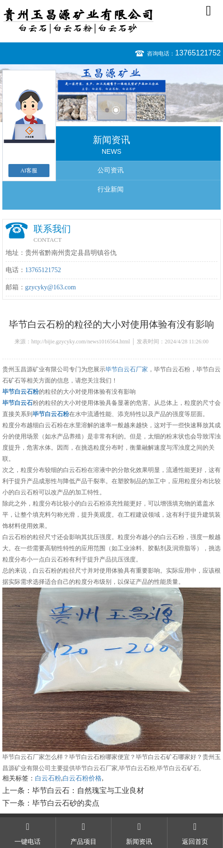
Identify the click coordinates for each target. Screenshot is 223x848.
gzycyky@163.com (50, 287)
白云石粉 (48, 778)
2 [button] (116, 110)
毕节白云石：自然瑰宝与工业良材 (88, 790)
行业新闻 (111, 189)
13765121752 (198, 53)
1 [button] (107, 110)
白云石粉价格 (82, 778)
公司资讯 (111, 170)
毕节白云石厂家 (126, 369)
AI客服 (29, 170)
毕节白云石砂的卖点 (65, 803)
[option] (111, 93)
